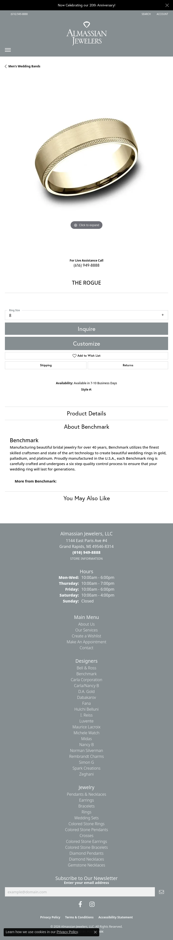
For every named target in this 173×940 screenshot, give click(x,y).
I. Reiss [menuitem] (86, 715)
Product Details (86, 413)
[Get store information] (86, 559)
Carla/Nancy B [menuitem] (86, 685)
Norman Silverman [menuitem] (86, 750)
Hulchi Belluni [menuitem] (86, 709)
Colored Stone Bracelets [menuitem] (86, 847)
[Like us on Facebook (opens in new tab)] (80, 904)
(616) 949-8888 (86, 265)
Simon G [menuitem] (86, 762)
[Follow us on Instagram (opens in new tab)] (92, 904)
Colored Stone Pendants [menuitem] (86, 829)
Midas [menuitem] (86, 738)
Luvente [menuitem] (86, 721)
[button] (146, 14)
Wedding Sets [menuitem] (86, 818)
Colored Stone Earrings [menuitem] (86, 841)
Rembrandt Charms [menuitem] (86, 756)
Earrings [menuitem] (86, 800)
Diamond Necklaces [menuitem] (86, 859)
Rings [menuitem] (86, 812)
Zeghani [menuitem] (86, 774)
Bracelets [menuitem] (86, 806)
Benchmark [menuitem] (86, 673)
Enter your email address (86, 882)
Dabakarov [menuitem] (86, 697)
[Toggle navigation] (8, 51)
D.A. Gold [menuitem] (86, 691)
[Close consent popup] (95, 932)
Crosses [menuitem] (87, 835)
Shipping (46, 365)
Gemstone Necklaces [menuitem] (86, 865)
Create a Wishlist (86, 636)
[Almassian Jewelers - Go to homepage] (86, 32)
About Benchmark (86, 426)
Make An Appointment (86, 642)
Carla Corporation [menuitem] (86, 679)
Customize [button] (86, 343)
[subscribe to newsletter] (161, 891)
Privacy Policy (50, 917)
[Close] (167, 5)
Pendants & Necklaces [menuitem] (86, 794)
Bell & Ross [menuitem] (86, 668)
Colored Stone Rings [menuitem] (86, 823)
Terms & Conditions (79, 917)
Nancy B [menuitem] (86, 744)
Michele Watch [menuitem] (86, 732)
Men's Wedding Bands (24, 66)
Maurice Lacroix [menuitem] (86, 727)
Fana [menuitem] (86, 703)
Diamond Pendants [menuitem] (86, 853)
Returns (128, 365)
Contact (86, 647)
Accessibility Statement (116, 917)
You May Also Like (86, 498)
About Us (86, 624)
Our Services (86, 630)
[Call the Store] (87, 552)
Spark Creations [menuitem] (86, 768)
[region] (86, 165)
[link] (19, 14)
